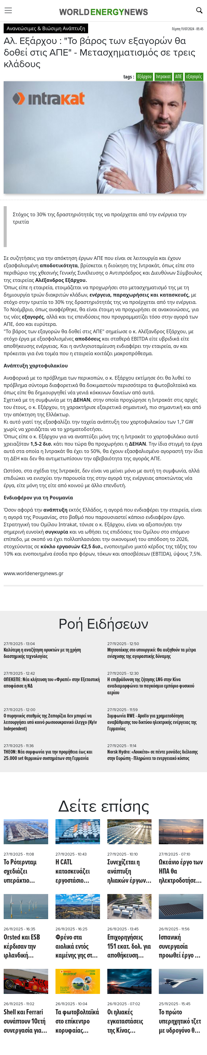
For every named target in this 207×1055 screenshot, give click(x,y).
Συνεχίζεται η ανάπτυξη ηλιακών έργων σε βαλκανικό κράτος (126, 871)
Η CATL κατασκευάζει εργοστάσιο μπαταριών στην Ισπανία (75, 871)
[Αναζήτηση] (199, 10)
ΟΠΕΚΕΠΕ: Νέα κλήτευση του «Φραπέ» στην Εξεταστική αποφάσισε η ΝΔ (52, 683)
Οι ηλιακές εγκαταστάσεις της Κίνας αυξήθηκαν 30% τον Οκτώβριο (127, 1021)
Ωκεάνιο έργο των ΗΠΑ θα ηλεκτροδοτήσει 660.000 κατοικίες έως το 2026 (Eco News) (181, 871)
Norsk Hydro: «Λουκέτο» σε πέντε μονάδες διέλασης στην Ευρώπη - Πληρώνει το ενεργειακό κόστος (152, 755)
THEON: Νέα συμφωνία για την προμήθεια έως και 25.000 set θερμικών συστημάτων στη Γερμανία (48, 755)
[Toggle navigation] (10, 10)
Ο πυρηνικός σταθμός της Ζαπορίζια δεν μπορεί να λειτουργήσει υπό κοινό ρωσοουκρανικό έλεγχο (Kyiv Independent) (50, 722)
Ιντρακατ (163, 76)
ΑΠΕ (178, 76)
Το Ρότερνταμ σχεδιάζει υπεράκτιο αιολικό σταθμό (22, 871)
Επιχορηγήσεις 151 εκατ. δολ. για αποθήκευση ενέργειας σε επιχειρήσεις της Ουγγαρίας (129, 947)
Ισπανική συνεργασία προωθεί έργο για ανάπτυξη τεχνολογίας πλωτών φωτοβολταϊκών (180, 947)
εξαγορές (194, 76)
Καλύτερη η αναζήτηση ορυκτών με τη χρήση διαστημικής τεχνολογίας (42, 653)
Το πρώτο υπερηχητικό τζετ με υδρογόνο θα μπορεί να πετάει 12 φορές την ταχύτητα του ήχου (180, 1021)
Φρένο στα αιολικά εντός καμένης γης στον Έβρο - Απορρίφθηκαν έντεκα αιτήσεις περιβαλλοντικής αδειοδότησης (76, 947)
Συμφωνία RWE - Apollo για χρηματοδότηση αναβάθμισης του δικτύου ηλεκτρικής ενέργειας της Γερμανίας (152, 722)
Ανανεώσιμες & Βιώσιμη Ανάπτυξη (46, 28)
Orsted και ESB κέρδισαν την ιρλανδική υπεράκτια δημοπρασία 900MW (22, 947)
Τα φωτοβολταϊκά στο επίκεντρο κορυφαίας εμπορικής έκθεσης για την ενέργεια (77, 1021)
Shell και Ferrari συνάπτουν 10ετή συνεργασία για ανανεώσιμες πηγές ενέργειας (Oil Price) (24, 1021)
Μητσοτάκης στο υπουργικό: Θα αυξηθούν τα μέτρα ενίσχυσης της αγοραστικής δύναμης (151, 653)
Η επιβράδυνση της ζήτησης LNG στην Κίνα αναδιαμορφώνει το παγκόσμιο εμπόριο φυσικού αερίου (150, 686)
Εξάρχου (144, 76)
